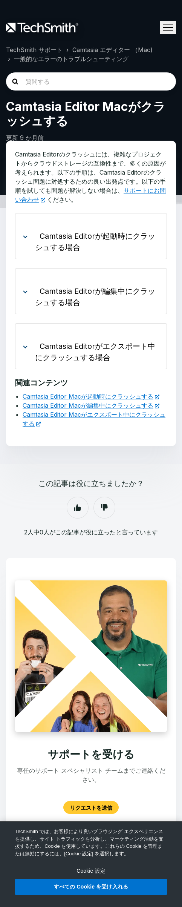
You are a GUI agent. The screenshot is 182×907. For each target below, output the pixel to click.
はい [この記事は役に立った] (78, 508)
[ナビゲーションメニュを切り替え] (168, 27)
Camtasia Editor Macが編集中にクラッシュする (88, 405)
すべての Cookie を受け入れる (91, 887)
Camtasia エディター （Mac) (112, 50)
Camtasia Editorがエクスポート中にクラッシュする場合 (95, 352)
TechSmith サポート (34, 50)
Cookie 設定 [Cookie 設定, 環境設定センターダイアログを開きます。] (91, 871)
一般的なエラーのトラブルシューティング (71, 59)
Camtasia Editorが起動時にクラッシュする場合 (95, 242)
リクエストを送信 (91, 807)
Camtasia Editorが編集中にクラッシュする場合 (95, 297)
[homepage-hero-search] (91, 81)
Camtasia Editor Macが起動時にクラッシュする (88, 396)
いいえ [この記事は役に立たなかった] (104, 508)
